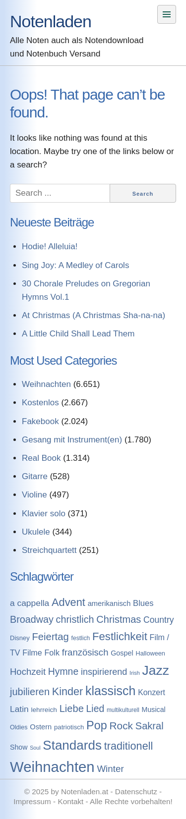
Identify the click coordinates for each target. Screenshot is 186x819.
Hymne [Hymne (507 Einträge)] (63, 671)
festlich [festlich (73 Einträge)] (80, 638)
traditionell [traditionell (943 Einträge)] (128, 746)
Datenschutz (136, 791)
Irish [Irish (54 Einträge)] (134, 673)
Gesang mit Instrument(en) (72, 439)
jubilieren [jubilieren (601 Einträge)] (30, 691)
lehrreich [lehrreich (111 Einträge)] (44, 709)
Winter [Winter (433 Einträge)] (110, 769)
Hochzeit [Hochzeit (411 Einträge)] (28, 671)
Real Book (41, 458)
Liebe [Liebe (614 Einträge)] (72, 708)
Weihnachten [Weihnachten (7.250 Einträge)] (52, 767)
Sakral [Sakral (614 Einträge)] (149, 725)
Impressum (32, 801)
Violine (34, 494)
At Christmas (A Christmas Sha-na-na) (93, 315)
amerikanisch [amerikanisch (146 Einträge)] (109, 603)
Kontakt (70, 801)
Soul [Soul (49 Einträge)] (35, 748)
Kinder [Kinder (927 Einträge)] (67, 691)
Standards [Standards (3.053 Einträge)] (72, 745)
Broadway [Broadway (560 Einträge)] (32, 619)
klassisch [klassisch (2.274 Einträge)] (110, 691)
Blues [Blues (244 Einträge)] (143, 603)
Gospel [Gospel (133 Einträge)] (122, 653)
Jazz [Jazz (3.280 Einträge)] (155, 670)
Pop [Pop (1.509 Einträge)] (96, 725)
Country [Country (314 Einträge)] (158, 620)
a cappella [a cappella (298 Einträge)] (29, 603)
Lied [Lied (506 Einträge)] (95, 708)
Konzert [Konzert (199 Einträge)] (151, 692)
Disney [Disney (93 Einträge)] (20, 638)
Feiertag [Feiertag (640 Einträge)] (50, 636)
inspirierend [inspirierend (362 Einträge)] (104, 672)
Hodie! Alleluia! (49, 246)
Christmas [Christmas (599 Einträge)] (118, 619)
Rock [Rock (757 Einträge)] (121, 725)
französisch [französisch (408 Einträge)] (85, 652)
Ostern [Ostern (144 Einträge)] (41, 727)
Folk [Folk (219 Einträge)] (52, 652)
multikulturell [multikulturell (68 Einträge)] (123, 710)
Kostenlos (40, 402)
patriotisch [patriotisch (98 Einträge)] (69, 727)
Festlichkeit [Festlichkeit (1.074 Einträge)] (119, 636)
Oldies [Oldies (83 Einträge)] (19, 727)
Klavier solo (43, 513)
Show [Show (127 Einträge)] (19, 747)
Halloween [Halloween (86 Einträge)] (150, 653)
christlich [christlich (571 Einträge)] (75, 619)
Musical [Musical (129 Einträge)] (154, 709)
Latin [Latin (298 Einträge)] (19, 709)
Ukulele (36, 532)
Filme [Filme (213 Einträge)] (32, 652)
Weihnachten (46, 384)
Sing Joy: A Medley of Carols (75, 265)
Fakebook (40, 421)
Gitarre (35, 476)
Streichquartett (49, 550)
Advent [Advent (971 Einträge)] (68, 602)
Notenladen (50, 21)
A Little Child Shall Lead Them (78, 333)
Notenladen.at (84, 791)
